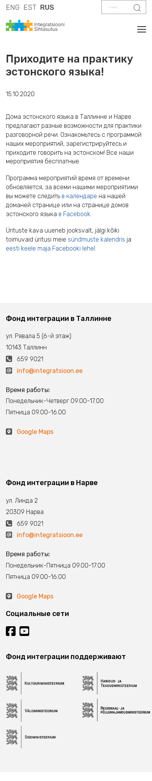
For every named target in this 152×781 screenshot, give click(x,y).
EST (29, 7)
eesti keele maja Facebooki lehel (50, 248)
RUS (47, 7)
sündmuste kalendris (96, 239)
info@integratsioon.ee (50, 370)
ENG (12, 7)
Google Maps (35, 431)
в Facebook (74, 214)
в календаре (79, 196)
